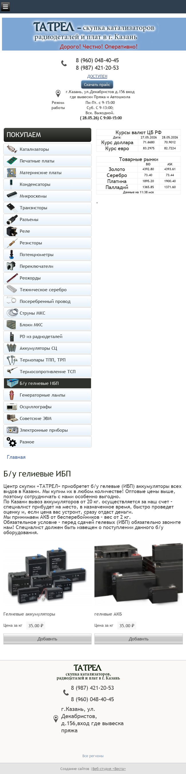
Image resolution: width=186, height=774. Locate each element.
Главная (16, 457)
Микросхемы (33, 196)
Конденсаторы (35, 184)
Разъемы (29, 219)
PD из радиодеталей (41, 336)
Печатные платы (37, 161)
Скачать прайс (97, 84)
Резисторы (31, 243)
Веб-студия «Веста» (109, 768)
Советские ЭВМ (36, 418)
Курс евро (117, 148)
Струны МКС (32, 313)
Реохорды (30, 278)
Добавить (47, 639)
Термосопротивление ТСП (48, 371)
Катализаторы (34, 149)
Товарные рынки (138, 159)
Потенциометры (37, 254)
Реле (25, 231)
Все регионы (93, 755)
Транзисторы (33, 207)
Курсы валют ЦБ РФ (138, 132)
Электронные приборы (44, 430)
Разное (27, 442)
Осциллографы (36, 406)
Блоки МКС (31, 324)
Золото (117, 169)
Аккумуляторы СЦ (38, 348)
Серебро (117, 175)
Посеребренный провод (45, 301)
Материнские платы (41, 172)
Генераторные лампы (42, 395)
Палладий (117, 187)
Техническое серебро (43, 289)
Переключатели (36, 266)
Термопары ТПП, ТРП (43, 360)
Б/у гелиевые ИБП (39, 383)
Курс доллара (117, 142)
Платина (116, 181)
